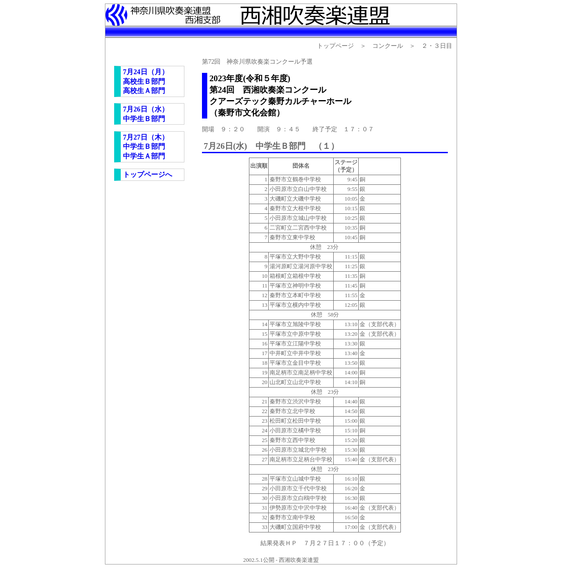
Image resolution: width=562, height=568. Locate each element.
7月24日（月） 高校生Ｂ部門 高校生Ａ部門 (146, 81)
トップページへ (147, 174)
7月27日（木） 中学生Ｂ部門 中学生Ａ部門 (146, 146)
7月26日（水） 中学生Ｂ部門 (146, 113)
